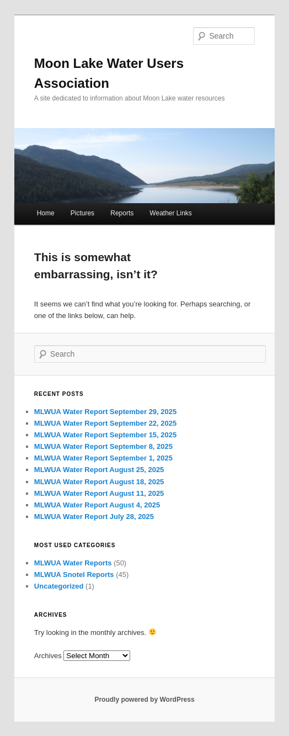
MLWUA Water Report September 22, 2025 (105, 423)
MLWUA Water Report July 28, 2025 (94, 516)
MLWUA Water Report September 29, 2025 (105, 411)
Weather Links (170, 213)
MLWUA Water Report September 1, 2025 (103, 458)
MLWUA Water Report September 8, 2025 (103, 446)
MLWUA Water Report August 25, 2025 (99, 469)
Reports (121, 213)
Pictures (82, 213)
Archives (48, 656)
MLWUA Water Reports (73, 563)
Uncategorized (59, 586)
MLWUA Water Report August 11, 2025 (99, 493)
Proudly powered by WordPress (144, 699)
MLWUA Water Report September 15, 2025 (105, 435)
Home (46, 213)
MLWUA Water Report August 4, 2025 (97, 505)
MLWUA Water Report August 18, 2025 (99, 482)
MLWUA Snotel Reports (74, 574)
